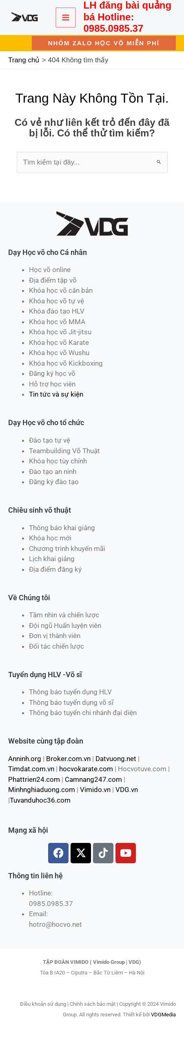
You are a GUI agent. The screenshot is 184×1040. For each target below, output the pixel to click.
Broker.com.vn (68, 759)
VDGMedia (163, 1014)
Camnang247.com (93, 779)
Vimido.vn (95, 789)
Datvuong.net (115, 759)
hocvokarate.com (86, 769)
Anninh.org (24, 759)
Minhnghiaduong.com (41, 789)
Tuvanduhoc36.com (40, 800)
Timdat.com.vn (31, 769)
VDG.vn (126, 789)
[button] (104, 43)
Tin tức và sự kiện (56, 394)
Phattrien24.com (34, 779)
